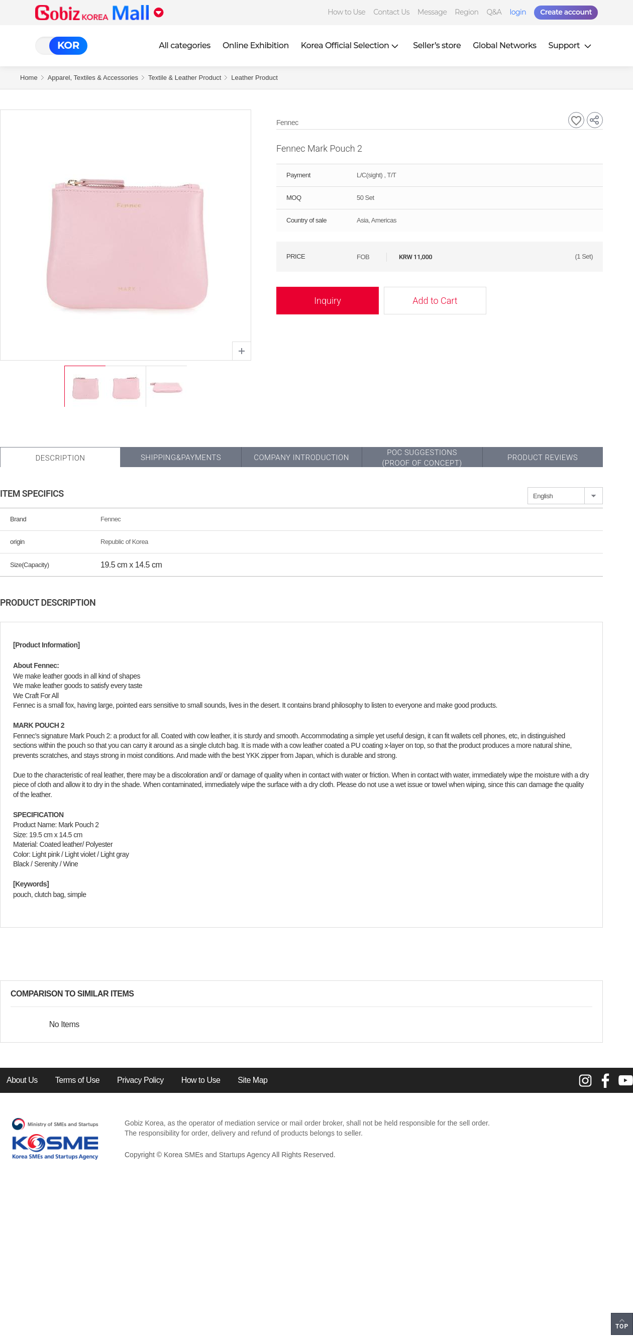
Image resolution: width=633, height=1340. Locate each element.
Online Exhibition (256, 45)
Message (432, 12)
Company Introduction (301, 457)
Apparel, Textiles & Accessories (93, 77)
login (517, 12)
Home (29, 77)
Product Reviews (542, 457)
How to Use (346, 12)
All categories (184, 45)
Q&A (494, 12)
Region (466, 12)
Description (60, 458)
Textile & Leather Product (184, 77)
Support (571, 45)
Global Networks (504, 45)
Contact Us (391, 12)
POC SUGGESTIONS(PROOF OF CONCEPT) (422, 458)
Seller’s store (437, 45)
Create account (566, 12)
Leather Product (254, 77)
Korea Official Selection (351, 45)
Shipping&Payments (181, 457)
